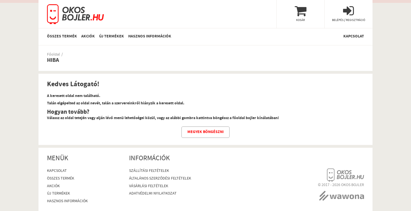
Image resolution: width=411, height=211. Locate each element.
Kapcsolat (353, 36)
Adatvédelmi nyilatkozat (153, 193)
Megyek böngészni (205, 132)
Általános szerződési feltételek (160, 178)
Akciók (88, 36)
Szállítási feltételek (149, 171)
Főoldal (53, 54)
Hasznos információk (149, 36)
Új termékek (111, 36)
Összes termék (62, 36)
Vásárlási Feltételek (148, 186)
